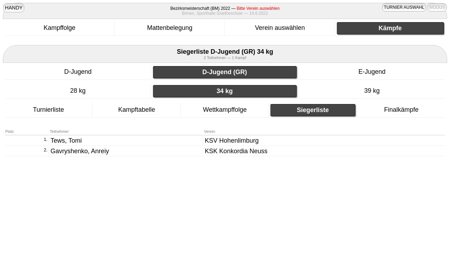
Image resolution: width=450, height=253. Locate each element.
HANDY (13, 8)
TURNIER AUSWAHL (404, 7)
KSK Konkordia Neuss (236, 151)
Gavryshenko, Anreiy (80, 151)
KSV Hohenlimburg (232, 140)
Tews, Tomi (66, 140)
